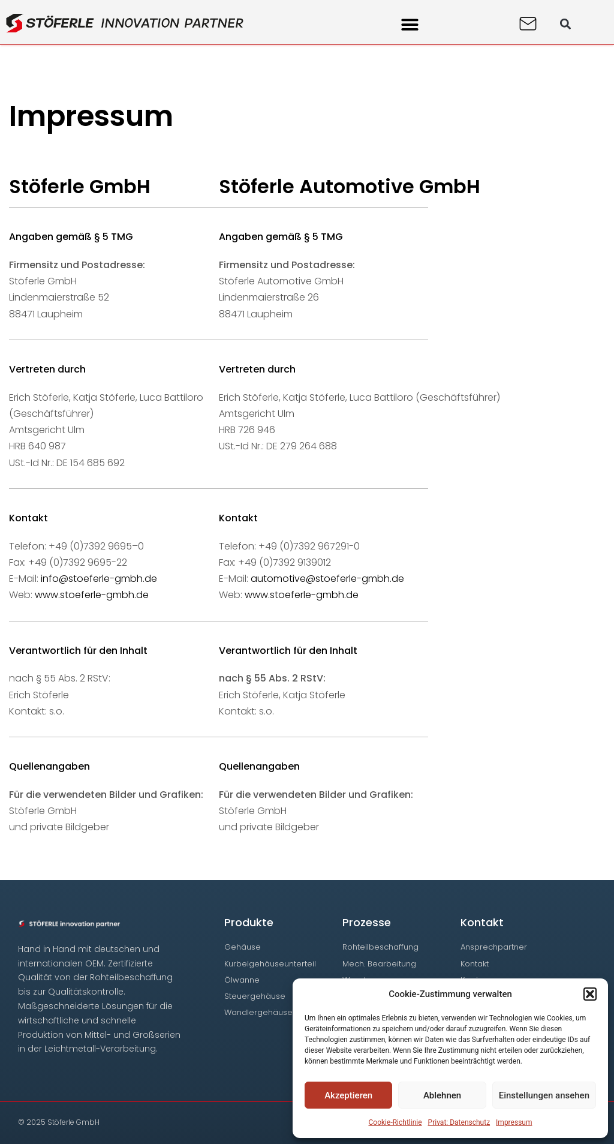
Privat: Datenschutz (459, 1122)
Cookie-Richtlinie (395, 1122)
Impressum (514, 1122)
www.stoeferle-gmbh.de (92, 595)
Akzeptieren (348, 1095)
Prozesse (366, 922)
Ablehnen (442, 1095)
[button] (590, 994)
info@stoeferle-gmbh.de (99, 578)
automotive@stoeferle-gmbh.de (327, 578)
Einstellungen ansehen (544, 1095)
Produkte (248, 922)
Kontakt (482, 922)
